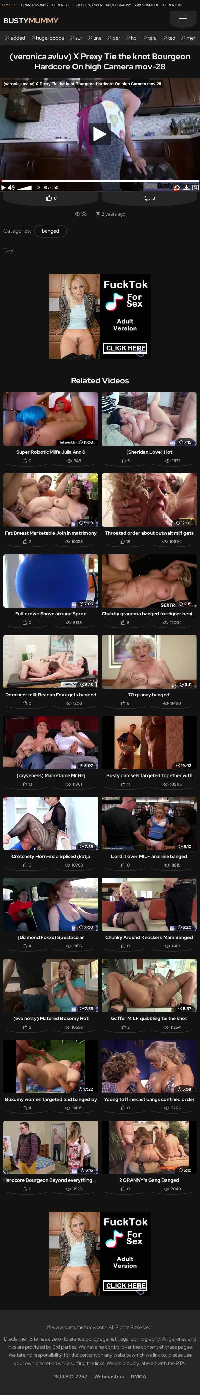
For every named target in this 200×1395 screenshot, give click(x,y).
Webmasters (109, 1376)
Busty (31, 21)
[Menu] (183, 19)
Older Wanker (89, 5)
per (116, 38)
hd (134, 38)
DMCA (138, 1376)
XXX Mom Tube (147, 5)
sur (78, 38)
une (97, 38)
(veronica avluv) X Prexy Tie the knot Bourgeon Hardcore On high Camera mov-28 (100, 61)
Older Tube (62, 5)
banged (50, 231)
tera (152, 38)
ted (171, 38)
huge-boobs (50, 38)
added (17, 38)
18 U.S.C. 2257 (71, 1376)
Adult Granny (118, 5)
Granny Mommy (34, 5)
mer (190, 38)
